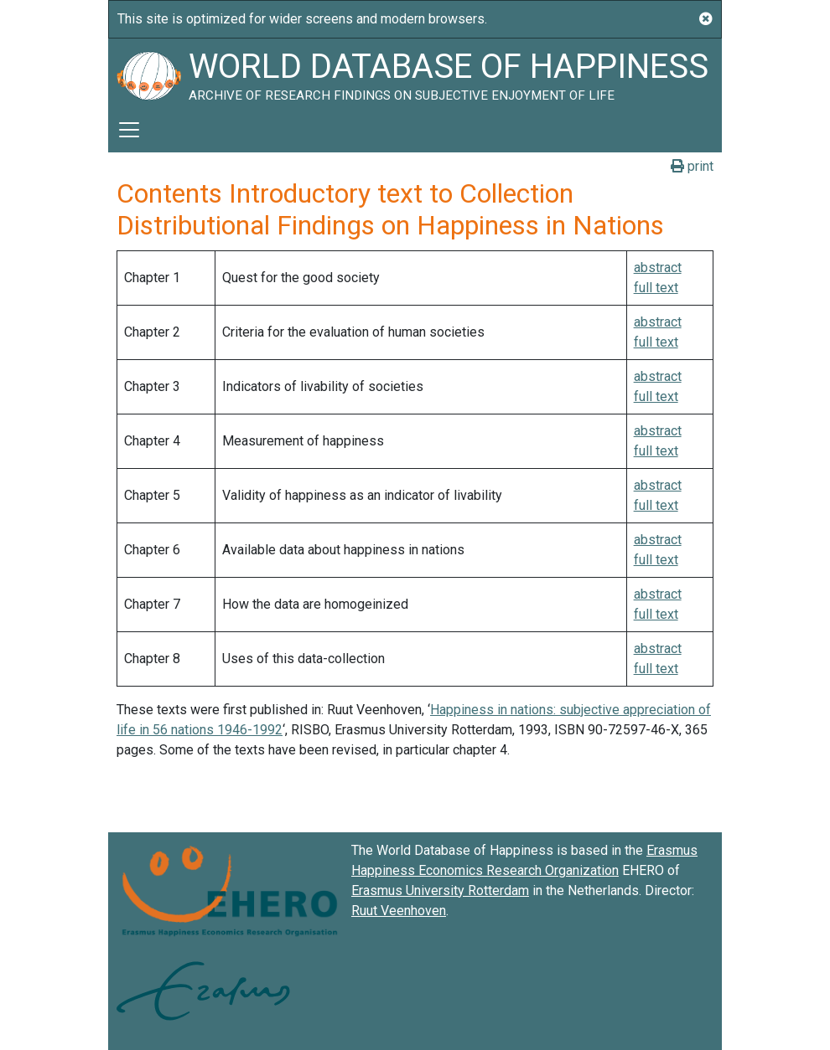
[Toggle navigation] (129, 130)
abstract (658, 267)
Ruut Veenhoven (398, 911)
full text (656, 288)
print (692, 166)
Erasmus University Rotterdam (440, 890)
